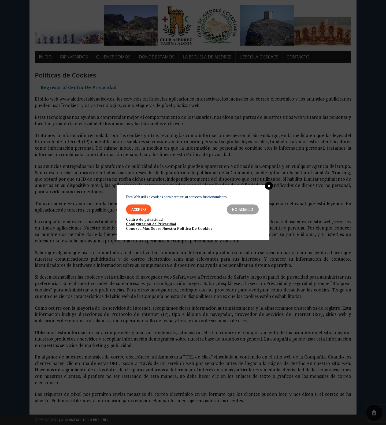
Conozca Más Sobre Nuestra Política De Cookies (169, 228)
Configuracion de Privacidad (151, 223)
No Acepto (242, 209)
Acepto (138, 209)
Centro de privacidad (144, 219)
